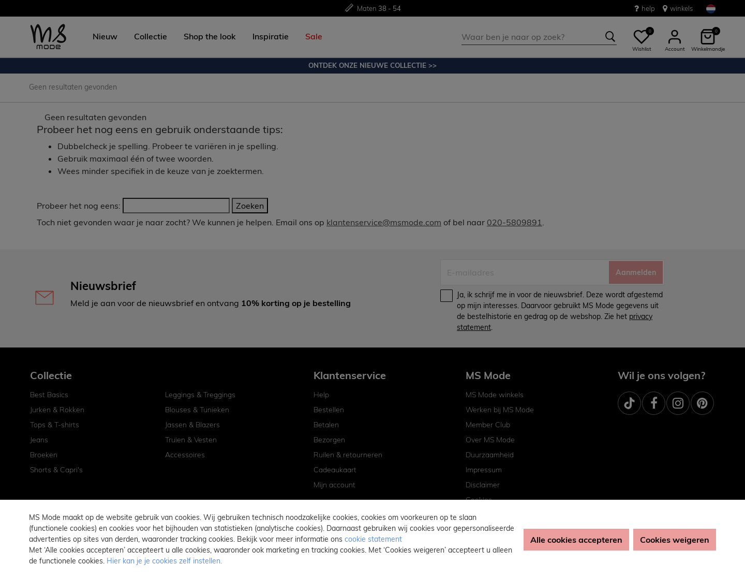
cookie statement (373, 539)
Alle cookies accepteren (576, 539)
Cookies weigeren (674, 539)
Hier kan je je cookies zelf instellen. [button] (164, 561)
